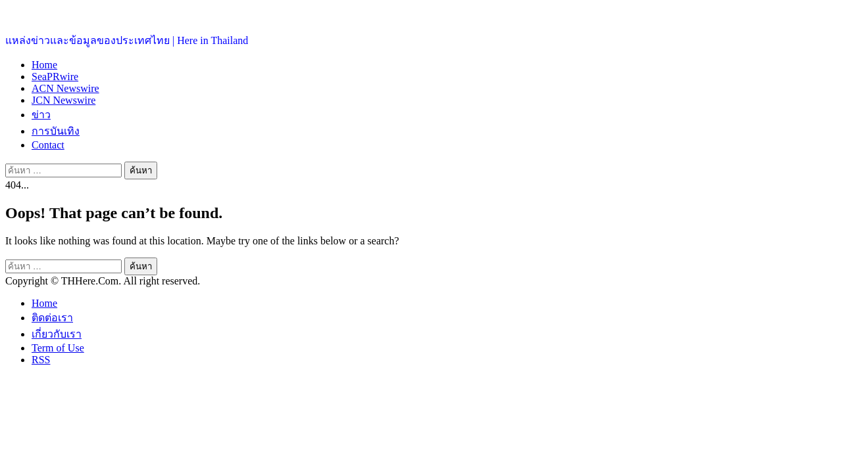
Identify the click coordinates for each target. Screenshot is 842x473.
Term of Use (58, 347)
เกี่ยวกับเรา (57, 334)
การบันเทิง (56, 131)
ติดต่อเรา (52, 317)
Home (44, 64)
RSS (41, 359)
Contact (48, 144)
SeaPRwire (55, 76)
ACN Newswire (65, 88)
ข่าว (41, 114)
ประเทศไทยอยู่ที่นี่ (45, 13)
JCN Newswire (63, 100)
